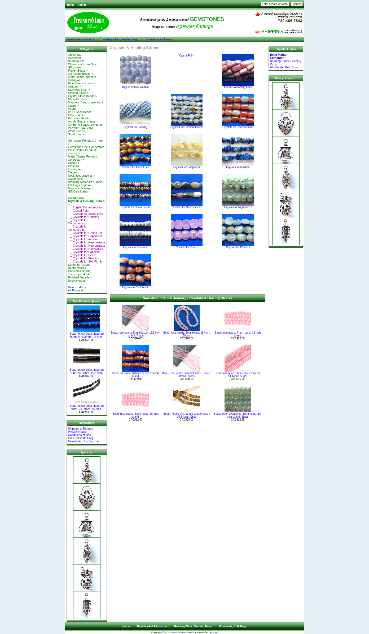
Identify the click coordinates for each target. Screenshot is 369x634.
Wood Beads (76, 131)
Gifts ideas (75, 67)
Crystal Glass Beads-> (82, 96)
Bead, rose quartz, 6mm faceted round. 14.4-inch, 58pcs (238, 375)
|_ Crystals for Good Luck (85, 232)
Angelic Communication (135, 86)
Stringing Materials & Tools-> (86, 181)
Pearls (72, 108)
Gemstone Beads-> (80, 73)
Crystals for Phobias (238, 246)
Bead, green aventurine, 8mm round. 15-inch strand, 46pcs (238, 415)
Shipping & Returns (80, 428)
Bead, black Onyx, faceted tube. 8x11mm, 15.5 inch (87, 369)
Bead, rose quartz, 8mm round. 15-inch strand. (238, 334)
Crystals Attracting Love (238, 86)
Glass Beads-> (77, 99)
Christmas (74, 54)
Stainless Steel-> (79, 89)
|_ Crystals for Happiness (85, 236)
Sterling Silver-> (78, 92)
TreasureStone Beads (182, 632)
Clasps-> (74, 166)
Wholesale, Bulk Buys (159, 39)
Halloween (74, 57)
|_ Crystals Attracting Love (85, 213)
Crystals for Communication (186, 126)
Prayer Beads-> (78, 70)
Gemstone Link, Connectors (86, 146)
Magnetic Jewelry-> (80, 188)
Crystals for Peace (187, 246)
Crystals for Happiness (187, 166)
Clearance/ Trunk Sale (82, 64)
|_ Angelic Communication (85, 207)
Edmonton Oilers (79, 264)
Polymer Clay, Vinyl (80, 127)
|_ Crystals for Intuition (83, 239)
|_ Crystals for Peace (82, 255)
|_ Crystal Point (78, 210)
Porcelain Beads (78, 118)
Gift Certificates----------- (78, 193)
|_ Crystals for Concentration (77, 228)
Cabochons (75, 178)
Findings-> (75, 169)
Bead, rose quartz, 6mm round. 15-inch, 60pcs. (186, 334)
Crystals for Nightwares (238, 206)
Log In (82, 4)
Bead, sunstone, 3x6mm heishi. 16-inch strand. (135, 375)
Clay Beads (75, 115)
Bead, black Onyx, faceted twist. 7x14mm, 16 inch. (87, 405)
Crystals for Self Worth (135, 286)
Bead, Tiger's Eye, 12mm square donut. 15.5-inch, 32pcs (186, 415)
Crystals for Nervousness (135, 206)
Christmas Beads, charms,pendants (79, 272)
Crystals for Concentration (238, 126)
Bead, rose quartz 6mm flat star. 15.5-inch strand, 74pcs (135, 334)
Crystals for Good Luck (135, 166)
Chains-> (74, 162)
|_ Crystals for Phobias (83, 258)
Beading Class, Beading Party (120, 39)
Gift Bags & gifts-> (79, 185)
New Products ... (78, 287)
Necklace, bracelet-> (81, 175)
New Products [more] (86, 301)
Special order (76, 280)
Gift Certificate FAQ (80, 438)
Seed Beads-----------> (76, 136)
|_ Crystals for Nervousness (86, 242)
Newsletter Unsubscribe (83, 441)
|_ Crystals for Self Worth (85, 261)
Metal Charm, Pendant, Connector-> (83, 158)
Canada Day (76, 197)
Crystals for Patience (135, 246)
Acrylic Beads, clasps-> (83, 121)
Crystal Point (186, 55)
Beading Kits (76, 61)
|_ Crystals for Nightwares (85, 248)
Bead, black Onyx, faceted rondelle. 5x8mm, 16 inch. (87, 333)
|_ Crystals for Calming (83, 216)
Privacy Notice (77, 431)
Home (70, 4)
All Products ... (77, 290)
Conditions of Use (79, 434)
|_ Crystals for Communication (78, 221)
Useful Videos (77, 267)
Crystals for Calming (135, 126)
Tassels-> (74, 172)
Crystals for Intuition (238, 166)
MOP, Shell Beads (79, 111)
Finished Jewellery (80, 277)
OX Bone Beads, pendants (85, 124)
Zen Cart (213, 632)
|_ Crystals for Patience (84, 251)
